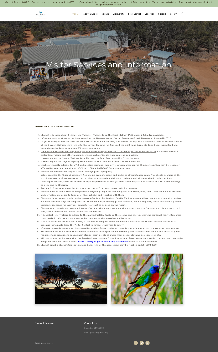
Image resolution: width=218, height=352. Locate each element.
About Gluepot (91, 13)
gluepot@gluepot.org (98, 332)
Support (162, 13)
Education (149, 13)
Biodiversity (118, 13)
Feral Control (134, 13)
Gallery (173, 13)
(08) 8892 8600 (97, 328)
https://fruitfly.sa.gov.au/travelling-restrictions (102, 241)
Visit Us (76, 13)
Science (105, 13)
